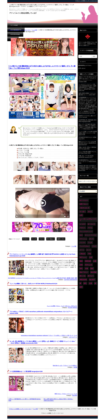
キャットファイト (47, 278)
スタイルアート (73, 337)
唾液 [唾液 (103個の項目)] (81, 261)
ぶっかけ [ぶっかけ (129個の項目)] (82, 224)
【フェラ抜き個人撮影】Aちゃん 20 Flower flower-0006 (87, 152)
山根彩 (58, 278)
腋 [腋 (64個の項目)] (80, 283)
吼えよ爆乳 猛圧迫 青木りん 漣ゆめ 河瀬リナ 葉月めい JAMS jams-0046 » (58, 399)
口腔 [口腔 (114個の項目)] (90, 257)
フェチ (34, 239)
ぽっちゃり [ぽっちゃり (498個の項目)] (91, 224)
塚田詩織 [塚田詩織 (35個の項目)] (88, 261)
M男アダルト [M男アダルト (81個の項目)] (84, 204)
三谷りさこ (68, 306)
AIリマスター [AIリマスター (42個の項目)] (84, 200)
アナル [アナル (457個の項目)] (90, 228)
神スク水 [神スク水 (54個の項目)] (82, 276)
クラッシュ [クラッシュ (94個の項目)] (83, 239)
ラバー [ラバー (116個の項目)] (89, 250)
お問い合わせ (81, 68)
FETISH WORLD (72, 307)
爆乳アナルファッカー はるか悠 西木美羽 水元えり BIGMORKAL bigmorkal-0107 (87, 143)
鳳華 (76, 278)
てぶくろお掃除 (51, 306)
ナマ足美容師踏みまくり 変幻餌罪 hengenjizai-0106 (26, 371)
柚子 (65, 278)
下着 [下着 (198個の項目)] (89, 253)
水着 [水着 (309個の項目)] (86, 268)
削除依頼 (60, 25)
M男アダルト (58, 393)
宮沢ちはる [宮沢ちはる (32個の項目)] (88, 265)
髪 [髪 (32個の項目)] (95, 283)
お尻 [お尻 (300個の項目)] (81, 215)
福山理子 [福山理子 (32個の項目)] (92, 279)
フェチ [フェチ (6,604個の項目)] (90, 242)
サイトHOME (14, 25)
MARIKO (12, 278)
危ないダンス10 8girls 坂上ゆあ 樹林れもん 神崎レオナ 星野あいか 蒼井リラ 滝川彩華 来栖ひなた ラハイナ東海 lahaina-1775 (88, 126)
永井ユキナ (74, 306)
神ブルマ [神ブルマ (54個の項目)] (91, 276)
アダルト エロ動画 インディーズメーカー (19, 30)
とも (17, 278)
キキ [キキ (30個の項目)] (81, 235)
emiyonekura (24, 335)
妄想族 (75, 367)
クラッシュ (70, 393)
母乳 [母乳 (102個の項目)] (81, 268)
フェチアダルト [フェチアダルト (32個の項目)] (85, 246)
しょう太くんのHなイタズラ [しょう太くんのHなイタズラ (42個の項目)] (88, 219)
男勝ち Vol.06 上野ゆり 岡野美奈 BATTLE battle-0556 (87, 148)
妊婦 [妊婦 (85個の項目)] (81, 265)
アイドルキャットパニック (29, 278)
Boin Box (55, 365)
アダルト (26, 239)
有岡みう (74, 365)
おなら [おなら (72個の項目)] (90, 211)
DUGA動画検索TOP (29, 25)
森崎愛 (68, 278)
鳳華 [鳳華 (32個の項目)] (81, 287)
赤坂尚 (72, 278)
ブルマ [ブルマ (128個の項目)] (94, 246)
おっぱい (60, 365)
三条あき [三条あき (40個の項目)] (82, 253)
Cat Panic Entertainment (70, 279)
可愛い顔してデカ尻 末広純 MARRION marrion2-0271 (86, 156)
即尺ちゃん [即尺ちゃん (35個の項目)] (83, 257)
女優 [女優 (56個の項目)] (94, 261)
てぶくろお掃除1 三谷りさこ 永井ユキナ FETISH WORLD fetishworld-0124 (33, 283)
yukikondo (45, 335)
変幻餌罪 (74, 395)
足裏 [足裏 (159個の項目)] (90, 283)
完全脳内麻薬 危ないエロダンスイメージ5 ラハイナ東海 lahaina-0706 (87, 161)
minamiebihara (32, 335)
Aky (9, 278)
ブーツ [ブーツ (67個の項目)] (82, 250)
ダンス (71, 335)
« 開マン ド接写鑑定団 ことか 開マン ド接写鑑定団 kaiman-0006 (25, 399)
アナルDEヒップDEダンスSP (61, 335)
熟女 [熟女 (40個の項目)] (92, 268)
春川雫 (62, 278)
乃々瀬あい (50, 239)
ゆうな (20, 278)
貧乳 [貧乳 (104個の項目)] (85, 283)
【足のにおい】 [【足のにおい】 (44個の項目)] (85, 208)
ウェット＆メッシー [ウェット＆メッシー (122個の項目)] (86, 231)
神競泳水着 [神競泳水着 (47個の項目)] (83, 279)
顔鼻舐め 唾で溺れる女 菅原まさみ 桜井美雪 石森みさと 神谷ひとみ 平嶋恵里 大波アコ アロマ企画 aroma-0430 (88, 168)
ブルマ (41, 239)
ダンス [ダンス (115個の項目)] (91, 239)
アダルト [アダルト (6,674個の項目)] (82, 228)
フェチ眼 (34, 30)
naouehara (39, 335)
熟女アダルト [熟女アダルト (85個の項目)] (84, 272)
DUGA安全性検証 (46, 25)
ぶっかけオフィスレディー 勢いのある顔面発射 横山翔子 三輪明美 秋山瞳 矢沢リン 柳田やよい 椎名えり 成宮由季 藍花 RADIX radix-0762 (87, 87)
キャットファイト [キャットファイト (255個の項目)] (90, 235)
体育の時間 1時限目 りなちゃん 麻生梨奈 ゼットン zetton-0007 (87, 94)
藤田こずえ (61, 239)
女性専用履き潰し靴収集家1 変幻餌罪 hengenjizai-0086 (88, 120)
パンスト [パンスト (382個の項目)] (82, 242)
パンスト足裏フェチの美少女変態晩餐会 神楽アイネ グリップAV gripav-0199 (88, 133)
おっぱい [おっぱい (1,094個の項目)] (82, 211)
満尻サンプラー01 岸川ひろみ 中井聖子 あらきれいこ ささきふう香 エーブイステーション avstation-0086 (87, 79)
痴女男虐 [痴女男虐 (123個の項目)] (93, 272)
